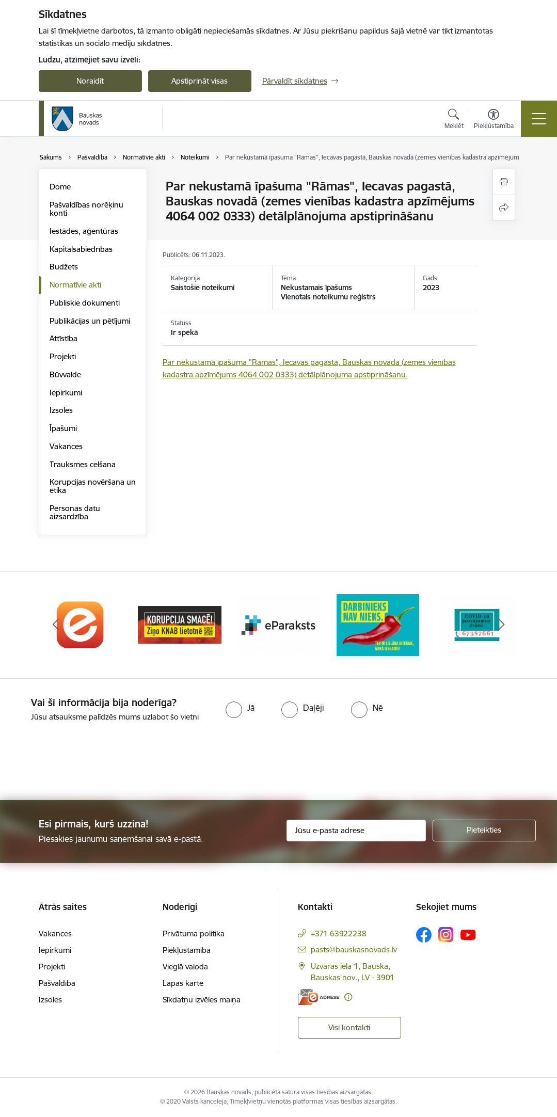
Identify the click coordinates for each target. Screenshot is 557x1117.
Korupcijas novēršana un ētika (93, 486)
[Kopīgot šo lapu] (504, 207)
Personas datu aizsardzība (75, 512)
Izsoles (61, 410)
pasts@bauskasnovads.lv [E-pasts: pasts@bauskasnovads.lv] (354, 949)
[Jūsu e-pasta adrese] (356, 830)
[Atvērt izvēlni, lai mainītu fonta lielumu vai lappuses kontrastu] (494, 120)
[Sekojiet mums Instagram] (446, 934)
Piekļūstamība (187, 950)
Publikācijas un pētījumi (90, 321)
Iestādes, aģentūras (84, 231)
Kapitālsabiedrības (81, 249)
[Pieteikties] (484, 830)
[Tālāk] (502, 625)
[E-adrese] (318, 997)
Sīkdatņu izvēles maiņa (202, 999)
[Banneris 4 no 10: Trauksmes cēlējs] (378, 624)
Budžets (64, 267)
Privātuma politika (194, 933)
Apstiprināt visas (199, 81)
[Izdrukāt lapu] (504, 182)
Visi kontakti (349, 1027)
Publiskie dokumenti (85, 303)
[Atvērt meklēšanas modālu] (454, 120)
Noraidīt (90, 81)
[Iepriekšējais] (56, 625)
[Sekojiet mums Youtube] (468, 934)
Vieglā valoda (185, 966)
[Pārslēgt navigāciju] (539, 119)
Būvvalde (65, 374)
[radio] (240, 707)
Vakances (66, 446)
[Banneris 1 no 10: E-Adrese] (80, 624)
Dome (60, 187)
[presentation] (86, 762)
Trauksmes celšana (83, 464)
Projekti (63, 356)
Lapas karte (183, 983)
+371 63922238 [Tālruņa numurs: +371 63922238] (339, 933)
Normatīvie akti (75, 285)
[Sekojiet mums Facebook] (424, 935)
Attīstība (63, 338)
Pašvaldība (57, 983)
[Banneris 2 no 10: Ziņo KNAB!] (179, 624)
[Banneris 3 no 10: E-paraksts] (278, 624)
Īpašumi (63, 428)
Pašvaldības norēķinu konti (86, 209)
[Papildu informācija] (348, 997)
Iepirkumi (66, 392)
